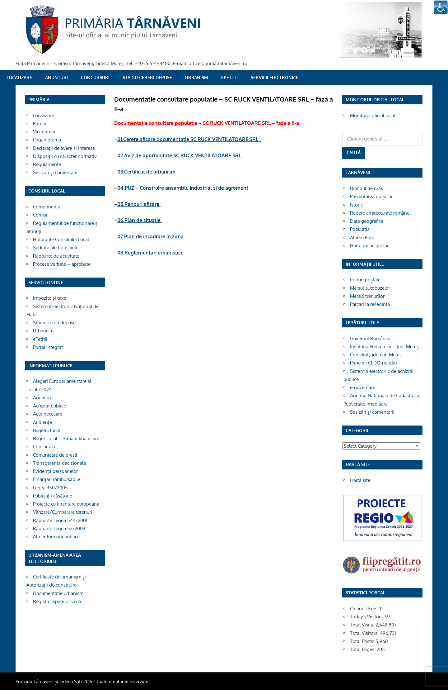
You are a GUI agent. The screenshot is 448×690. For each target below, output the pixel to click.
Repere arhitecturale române (379, 213)
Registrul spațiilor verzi (57, 601)
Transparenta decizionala (59, 463)
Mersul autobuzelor (370, 288)
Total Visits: (363, 625)
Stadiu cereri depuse (147, 77)
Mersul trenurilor (367, 296)
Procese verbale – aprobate (62, 264)
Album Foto (362, 237)
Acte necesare (47, 414)
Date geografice (366, 221)
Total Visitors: (365, 633)
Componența (46, 207)
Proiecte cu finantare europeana (66, 504)
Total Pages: (363, 649)
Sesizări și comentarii (55, 172)
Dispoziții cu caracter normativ (65, 156)
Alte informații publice (56, 537)
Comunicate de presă (55, 455)
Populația (360, 229)
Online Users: (365, 608)
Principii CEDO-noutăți (373, 363)
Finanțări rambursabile (56, 479)
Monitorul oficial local (372, 115)
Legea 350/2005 (50, 488)
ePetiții (229, 77)
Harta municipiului (369, 246)
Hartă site (360, 480)
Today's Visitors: (367, 617)
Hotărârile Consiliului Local (61, 239)
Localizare (19, 77)
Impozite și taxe (49, 298)
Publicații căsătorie (52, 496)
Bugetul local (46, 430)
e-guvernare (362, 387)
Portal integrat (48, 347)
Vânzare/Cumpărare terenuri (62, 512)
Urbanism (196, 77)
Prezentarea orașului (371, 196)
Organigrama (47, 140)
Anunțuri (56, 77)
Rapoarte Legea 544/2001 (60, 520)
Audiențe (42, 422)
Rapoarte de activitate (56, 256)
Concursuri (95, 77)
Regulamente (47, 164)
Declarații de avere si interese (64, 148)
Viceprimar (44, 132)
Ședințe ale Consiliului (56, 247)
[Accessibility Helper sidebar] (440, 7)
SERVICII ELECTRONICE (274, 77)
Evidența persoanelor (55, 471)
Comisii (41, 215)
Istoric (356, 205)
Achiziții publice (49, 406)
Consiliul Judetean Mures (376, 355)
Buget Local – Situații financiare (66, 438)
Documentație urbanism (58, 593)
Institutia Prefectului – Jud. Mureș (384, 347)
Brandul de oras (366, 188)
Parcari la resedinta (370, 304)
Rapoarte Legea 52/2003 (59, 528)
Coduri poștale (365, 280)
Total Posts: (363, 641)
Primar (39, 123)
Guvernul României (370, 338)
